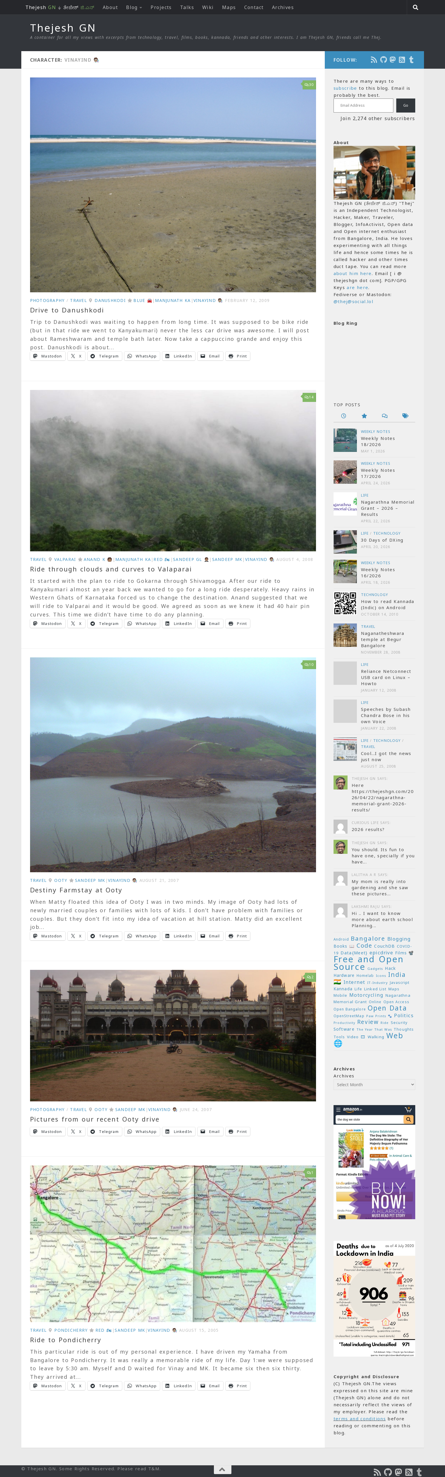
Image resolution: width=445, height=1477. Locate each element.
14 (309, 397)
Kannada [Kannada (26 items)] (343, 988)
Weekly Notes (375, 431)
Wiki (208, 7)
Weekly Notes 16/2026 (378, 572)
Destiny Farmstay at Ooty (76, 889)
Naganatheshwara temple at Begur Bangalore (382, 639)
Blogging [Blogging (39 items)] (399, 938)
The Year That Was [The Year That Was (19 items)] (374, 1029)
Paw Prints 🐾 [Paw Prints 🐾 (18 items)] (379, 1016)
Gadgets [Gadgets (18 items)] (375, 968)
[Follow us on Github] (383, 59)
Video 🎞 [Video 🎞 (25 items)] (356, 1036)
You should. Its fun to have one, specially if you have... (383, 856)
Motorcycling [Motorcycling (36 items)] (366, 995)
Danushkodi (110, 300)
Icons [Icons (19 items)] (381, 975)
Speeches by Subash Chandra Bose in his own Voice (386, 715)
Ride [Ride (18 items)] (385, 1022)
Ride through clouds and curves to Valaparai (111, 568)
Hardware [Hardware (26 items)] (344, 975)
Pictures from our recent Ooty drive (95, 1119)
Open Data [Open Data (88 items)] (387, 1008)
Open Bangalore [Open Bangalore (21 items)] (350, 1009)
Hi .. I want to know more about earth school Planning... (382, 919)
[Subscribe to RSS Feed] (402, 59)
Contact (254, 7)
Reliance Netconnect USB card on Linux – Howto (386, 677)
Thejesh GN (63, 27)
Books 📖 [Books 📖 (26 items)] (344, 946)
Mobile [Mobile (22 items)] (341, 995)
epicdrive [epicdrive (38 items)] (381, 952)
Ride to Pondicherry (65, 1339)
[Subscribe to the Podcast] (374, 59)
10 (309, 664)
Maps (229, 7)
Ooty (60, 880)
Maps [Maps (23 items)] (393, 988)
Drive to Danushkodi (67, 309)
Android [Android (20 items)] (341, 939)
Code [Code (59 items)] (364, 945)
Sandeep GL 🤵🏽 (191, 559)
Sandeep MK (227, 559)
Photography (47, 300)
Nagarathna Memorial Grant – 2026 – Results (388, 508)
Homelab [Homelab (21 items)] (365, 975)
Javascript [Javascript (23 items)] (400, 982)
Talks (187, 7)
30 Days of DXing (382, 540)
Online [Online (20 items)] (375, 1001)
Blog (132, 7)
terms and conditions (360, 1418)
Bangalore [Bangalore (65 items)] (368, 938)
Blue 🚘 (142, 300)
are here (357, 287)
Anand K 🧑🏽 (98, 559)
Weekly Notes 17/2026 (378, 473)
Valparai (65, 559)
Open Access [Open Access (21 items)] (396, 1001)
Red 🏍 (161, 559)
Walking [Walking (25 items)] (376, 1036)
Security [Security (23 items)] (399, 1022)
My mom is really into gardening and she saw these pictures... (380, 887)
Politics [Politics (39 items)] (403, 1015)
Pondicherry (71, 1330)
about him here (353, 273)
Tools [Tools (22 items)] (339, 1036)
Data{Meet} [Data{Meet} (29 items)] (354, 953)
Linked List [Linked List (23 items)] (375, 988)
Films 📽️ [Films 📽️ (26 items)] (404, 953)
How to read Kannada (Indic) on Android (387, 604)
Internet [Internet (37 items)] (354, 982)
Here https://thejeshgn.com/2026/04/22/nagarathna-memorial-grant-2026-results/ (383, 797)
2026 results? (368, 829)
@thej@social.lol (354, 301)
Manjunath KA (173, 300)
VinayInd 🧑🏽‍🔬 (208, 300)
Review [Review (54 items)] (368, 1022)
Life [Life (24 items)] (358, 988)
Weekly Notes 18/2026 (378, 441)
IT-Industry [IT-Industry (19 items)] (377, 982)
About (110, 7)
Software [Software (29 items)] (344, 1029)
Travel (78, 300)
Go (405, 105)
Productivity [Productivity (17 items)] (344, 1023)
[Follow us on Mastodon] (393, 59)
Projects (161, 7)
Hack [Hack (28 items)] (390, 968)
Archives (283, 7)
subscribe (345, 88)
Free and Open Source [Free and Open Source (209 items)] (369, 962)
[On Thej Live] (411, 59)
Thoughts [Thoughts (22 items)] (404, 1029)
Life (365, 495)
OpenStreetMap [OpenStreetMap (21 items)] (349, 1015)
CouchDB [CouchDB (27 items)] (384, 946)
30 (309, 84)
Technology (387, 533)
